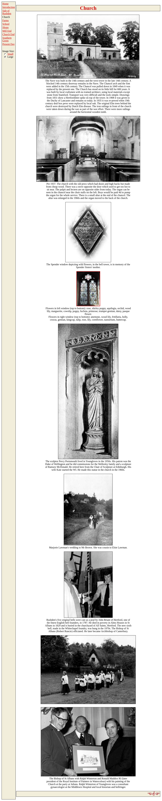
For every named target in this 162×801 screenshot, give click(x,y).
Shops (5, 27)
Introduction (8, 7)
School (5, 24)
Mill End (6, 31)
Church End (8, 34)
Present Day (8, 44)
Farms (5, 20)
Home (5, 3)
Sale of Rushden (6, 12)
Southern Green (7, 39)
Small (10, 54)
